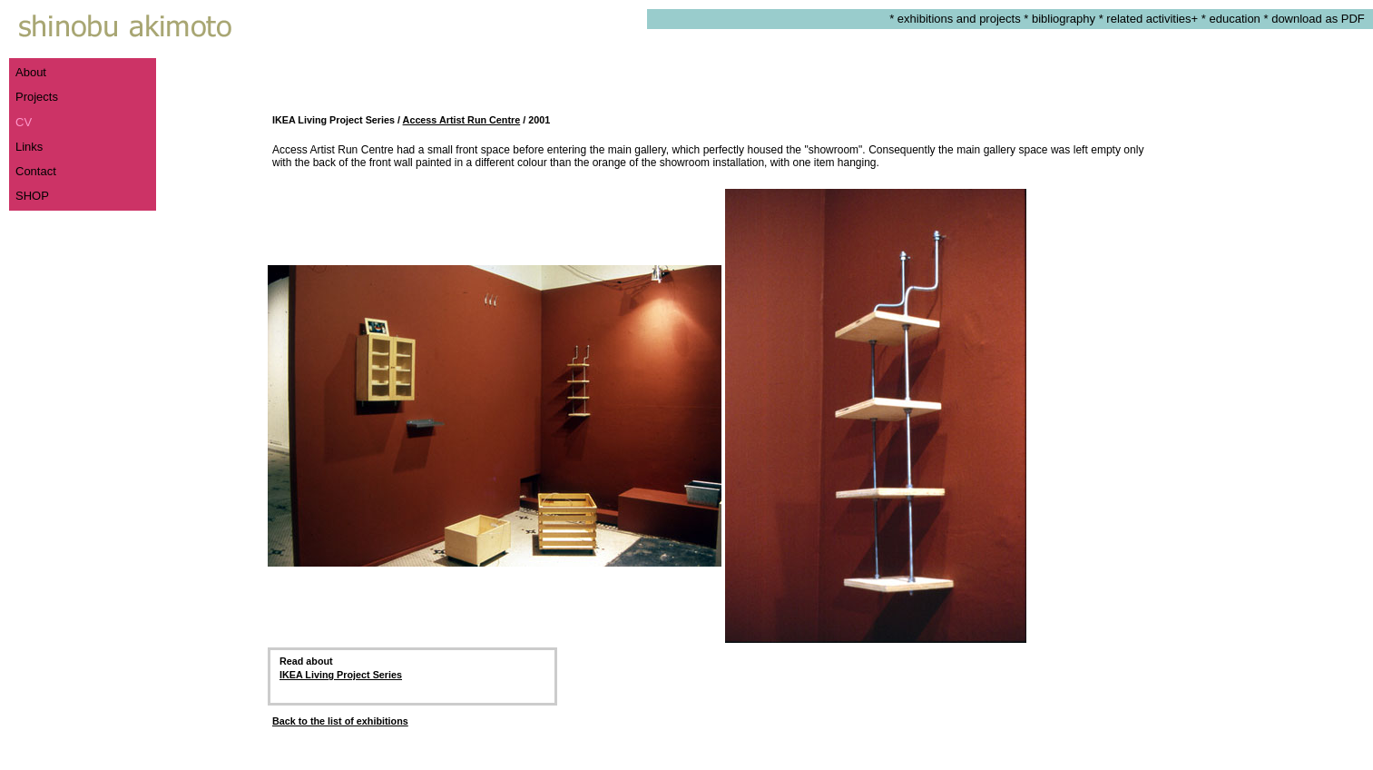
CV (23, 122)
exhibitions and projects (959, 18)
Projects (36, 97)
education (1234, 18)
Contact (35, 171)
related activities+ (1152, 18)
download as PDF (1321, 18)
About (30, 72)
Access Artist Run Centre (462, 119)
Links (29, 146)
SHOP (32, 195)
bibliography (1063, 18)
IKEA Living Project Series (341, 674)
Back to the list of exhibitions (340, 721)
